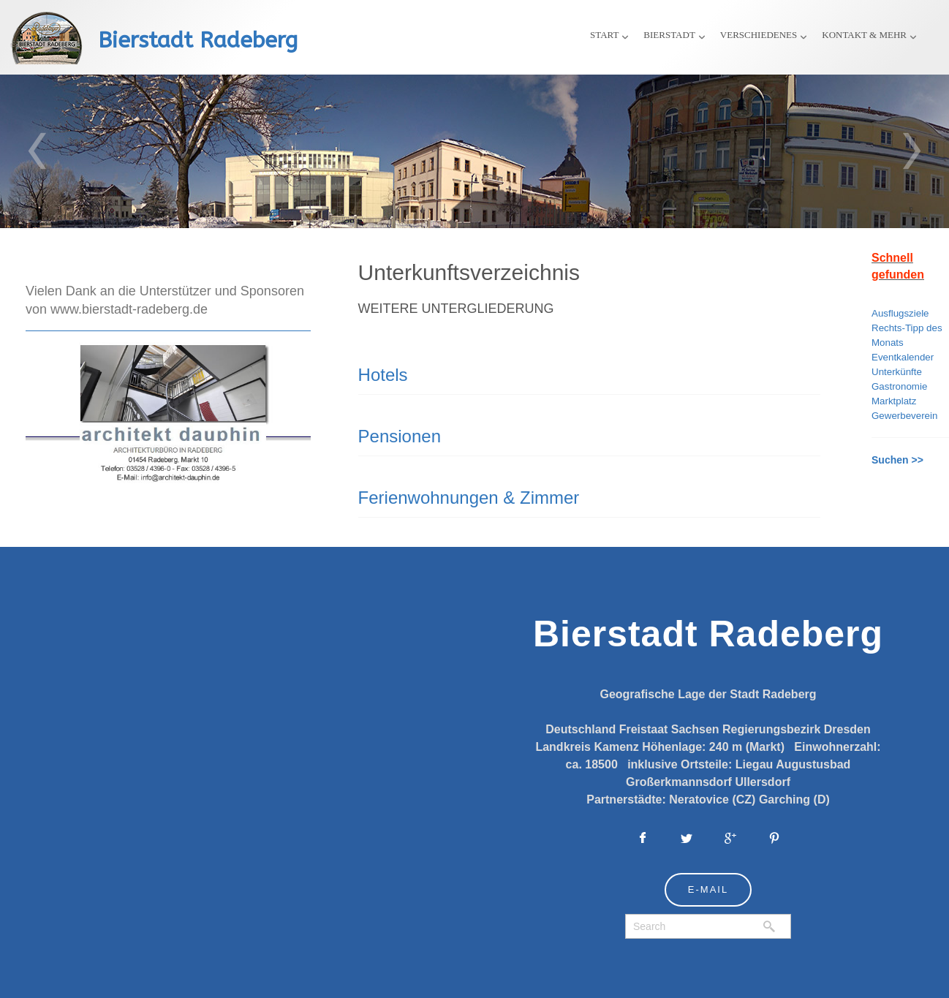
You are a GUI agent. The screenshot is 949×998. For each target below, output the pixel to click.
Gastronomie (899, 386)
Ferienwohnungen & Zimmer (469, 497)
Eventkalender (903, 357)
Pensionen (399, 436)
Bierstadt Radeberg (198, 40)
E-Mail (708, 889)
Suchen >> (897, 460)
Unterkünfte (897, 371)
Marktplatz (894, 401)
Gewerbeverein (904, 415)
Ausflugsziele (900, 313)
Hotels (383, 375)
